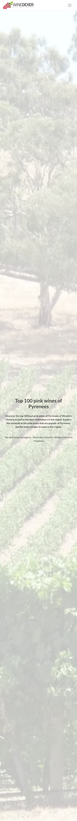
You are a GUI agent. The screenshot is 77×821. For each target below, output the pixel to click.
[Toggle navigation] (69, 5)
